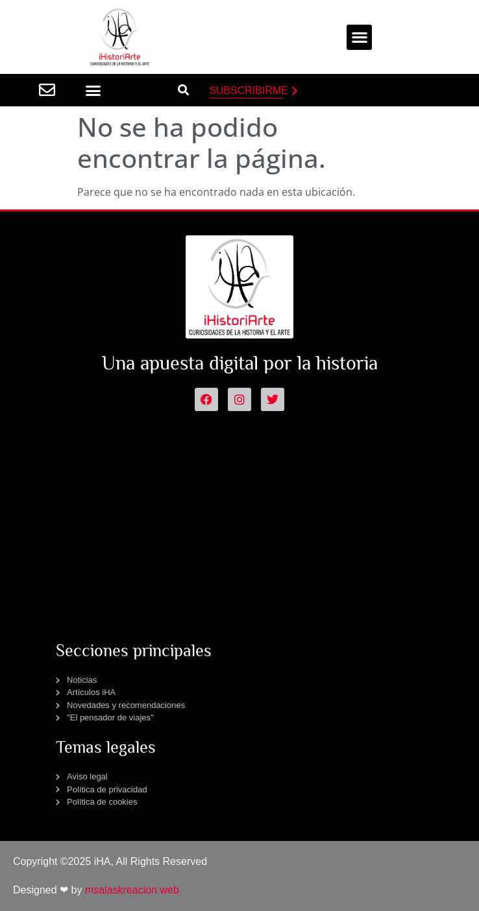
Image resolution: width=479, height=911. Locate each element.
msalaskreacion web (132, 889)
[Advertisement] (239, 521)
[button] (359, 37)
